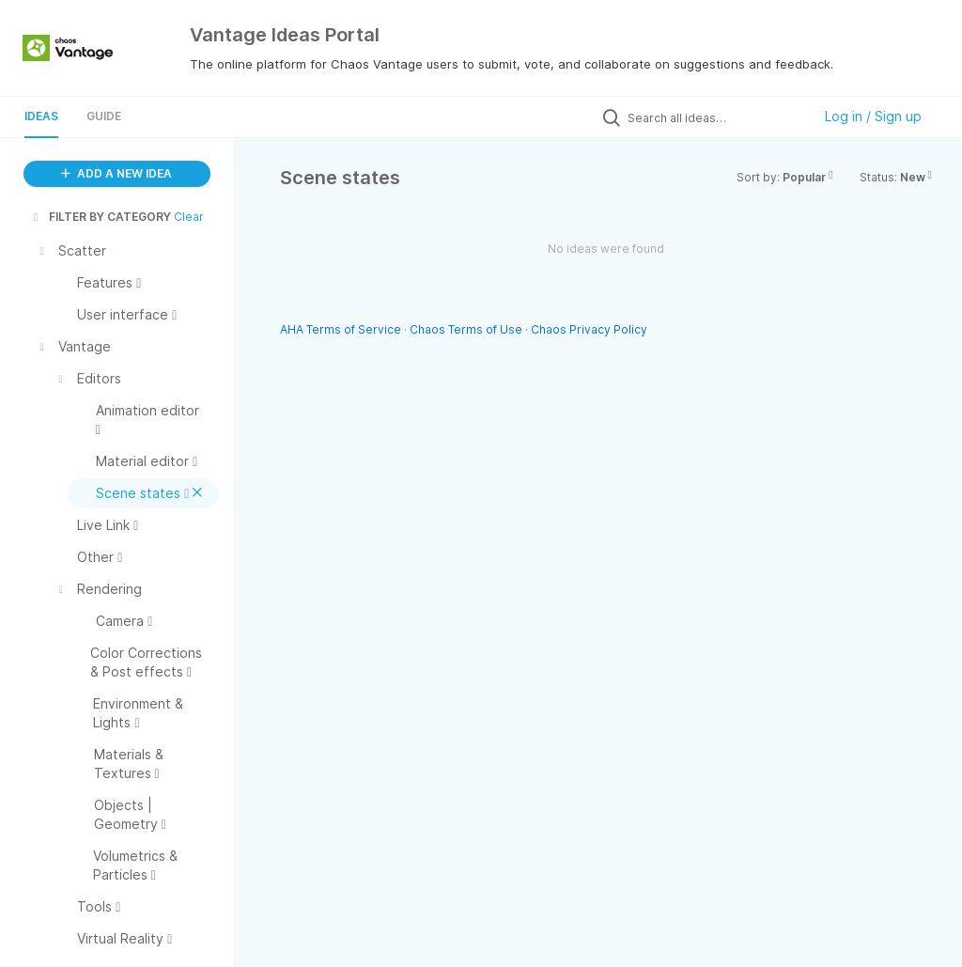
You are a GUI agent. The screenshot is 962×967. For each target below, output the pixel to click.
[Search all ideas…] (715, 117)
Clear (189, 217)
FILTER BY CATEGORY (100, 217)
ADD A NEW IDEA (116, 173)
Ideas (41, 116)
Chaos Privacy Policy (589, 329)
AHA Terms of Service (342, 329)
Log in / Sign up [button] (873, 116)
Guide (103, 116)
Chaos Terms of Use (466, 329)
